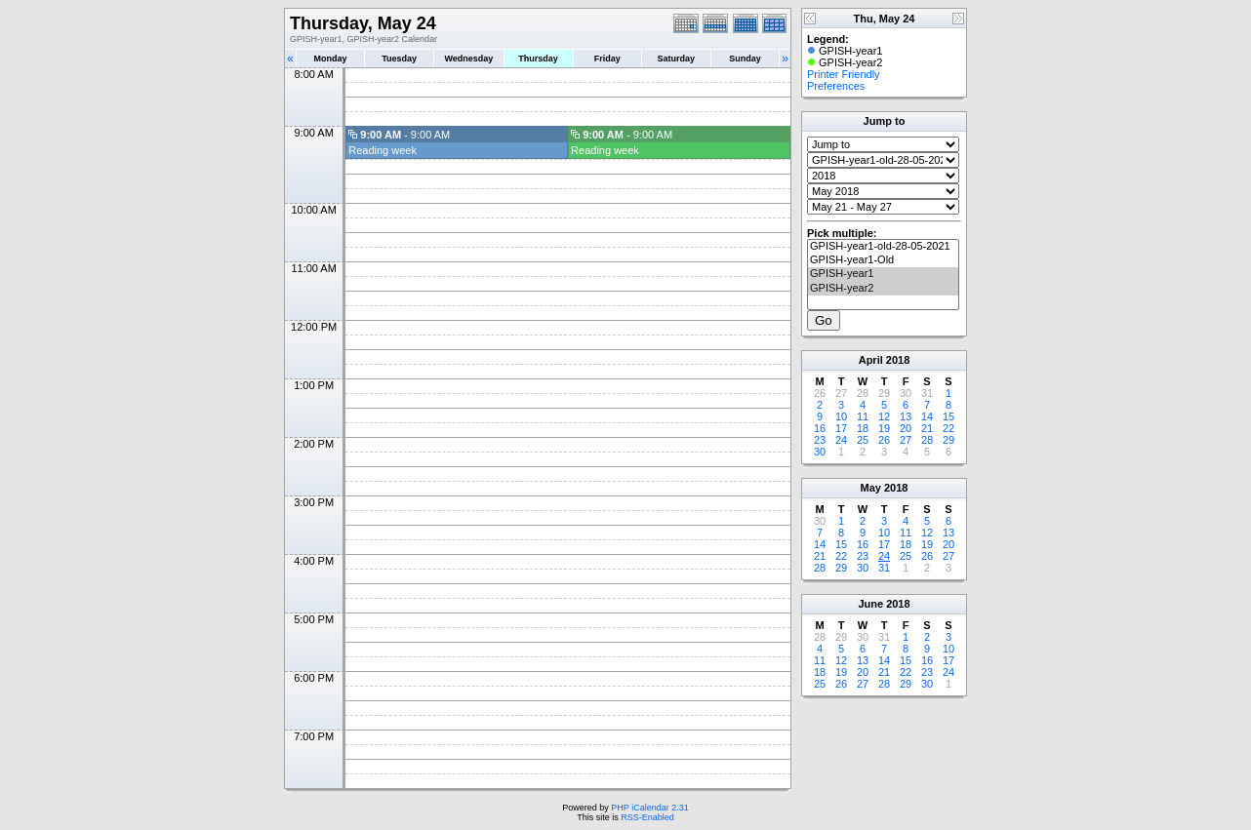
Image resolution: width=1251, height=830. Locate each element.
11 (862, 416)
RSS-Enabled (647, 817)
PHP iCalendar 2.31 (649, 807)
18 (862, 428)
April (871, 360)
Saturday (677, 58)
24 (841, 440)
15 (948, 416)
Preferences (836, 86)
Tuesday (399, 58)
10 (841, 416)
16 (820, 428)
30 (820, 451)
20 (905, 428)
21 (927, 428)
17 (841, 428)
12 (884, 416)
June (870, 604)
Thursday (538, 58)
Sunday (745, 58)
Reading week (382, 150)
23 (820, 440)
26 (884, 440)
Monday (330, 58)
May (871, 488)
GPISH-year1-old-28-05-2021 (883, 247)
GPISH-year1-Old (883, 260)
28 (927, 440)
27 (905, 440)
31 (884, 567)
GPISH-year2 (883, 289)
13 (905, 416)
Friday (607, 58)
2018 (897, 360)
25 (862, 440)
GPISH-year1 (883, 274)
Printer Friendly (843, 74)
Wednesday (468, 58)
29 (948, 440)
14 (927, 416)
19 (884, 428)
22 (948, 428)
